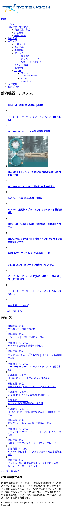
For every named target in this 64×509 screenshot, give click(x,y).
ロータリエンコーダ (18, 305)
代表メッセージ (22, 44)
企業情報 (12, 41)
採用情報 (19, 68)
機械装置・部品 (22, 29)
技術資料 (12, 38)
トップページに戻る (11, 311)
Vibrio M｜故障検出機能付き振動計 (26, 105)
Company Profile (29, 76)
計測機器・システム (18, 343)
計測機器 (19, 32)
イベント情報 (21, 65)
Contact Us (26, 81)
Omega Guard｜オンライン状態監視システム (31, 265)
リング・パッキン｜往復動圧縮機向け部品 (29, 423)
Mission (24, 73)
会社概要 (19, 47)
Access (24, 78)
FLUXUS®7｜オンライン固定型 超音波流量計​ (31, 186)
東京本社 (25, 56)
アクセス (19, 53)
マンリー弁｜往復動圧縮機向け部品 (26, 337)
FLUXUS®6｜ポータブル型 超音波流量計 (29, 131)
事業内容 (19, 50)
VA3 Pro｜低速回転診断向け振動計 (26, 198)
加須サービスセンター (32, 62)
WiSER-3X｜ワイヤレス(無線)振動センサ (29, 253)
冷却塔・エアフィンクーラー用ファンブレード (32, 443)
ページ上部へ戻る (10, 471)
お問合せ (12, 84)
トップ (11, 24)
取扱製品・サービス (18, 27)
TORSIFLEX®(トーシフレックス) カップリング (32, 386)
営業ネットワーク (30, 59)
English (17, 70)
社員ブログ (13, 86)
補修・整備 (20, 35)
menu (3, 19)
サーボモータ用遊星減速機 (21, 329)
